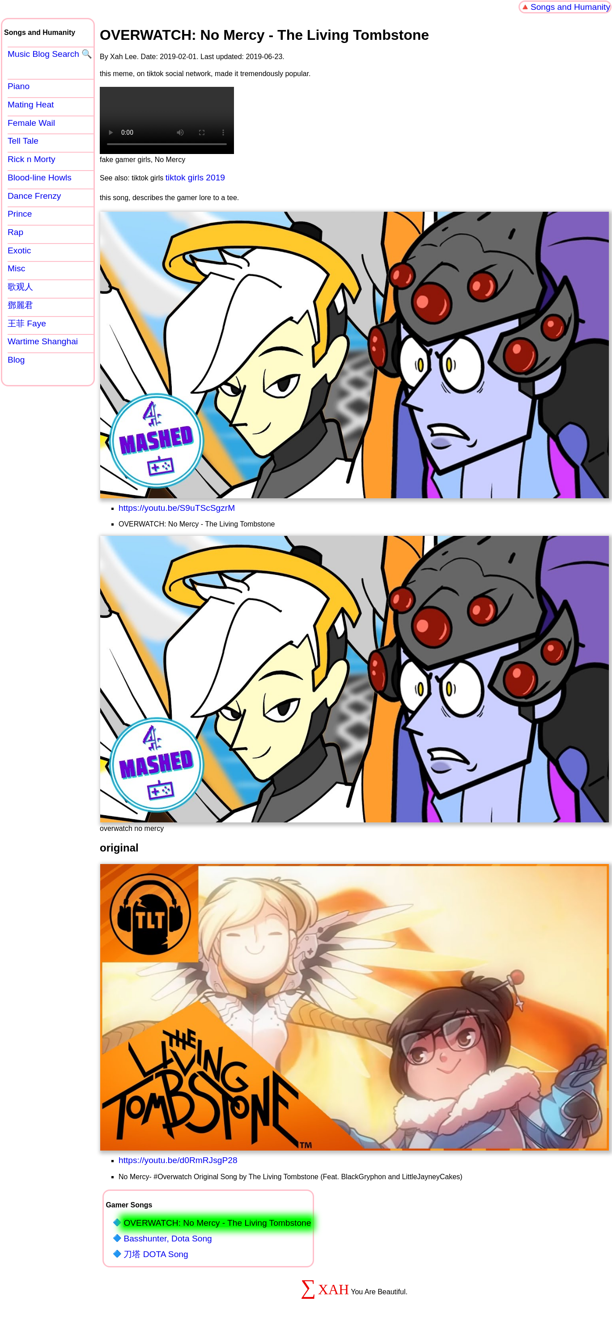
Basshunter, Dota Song (167, 1238)
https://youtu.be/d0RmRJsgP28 (178, 1160)
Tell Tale (23, 140)
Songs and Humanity (570, 7)
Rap (15, 232)
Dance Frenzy (34, 196)
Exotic (19, 250)
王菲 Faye (27, 323)
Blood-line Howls (40, 177)
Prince (20, 213)
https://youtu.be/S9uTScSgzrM (177, 508)
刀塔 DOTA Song (155, 1254)
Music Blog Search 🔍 (50, 54)
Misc (16, 268)
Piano (19, 86)
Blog (16, 359)
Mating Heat (31, 104)
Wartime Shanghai (43, 341)
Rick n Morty (31, 159)
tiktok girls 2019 (195, 177)
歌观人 (20, 286)
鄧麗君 (20, 305)
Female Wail (31, 123)
